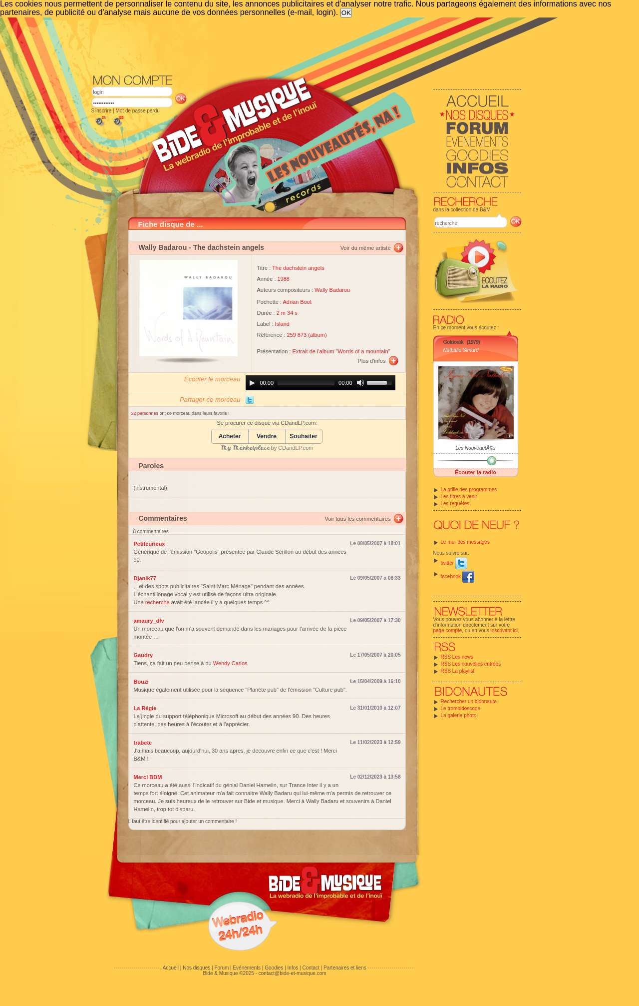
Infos (293, 968)
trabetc (143, 743)
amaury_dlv (149, 621)
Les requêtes (455, 503)
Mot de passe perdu (137, 110)
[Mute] (360, 383)
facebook (457, 576)
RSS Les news (457, 657)
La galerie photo (459, 715)
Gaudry (143, 655)
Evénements (247, 968)
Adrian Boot (297, 302)
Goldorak (453, 342)
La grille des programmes (469, 489)
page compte (447, 630)
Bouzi (141, 682)
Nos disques (196, 968)
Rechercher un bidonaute (469, 701)
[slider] (306, 382)
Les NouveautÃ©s (475, 448)
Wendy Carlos (230, 663)
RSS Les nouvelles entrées (471, 664)
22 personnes (145, 413)
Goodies (274, 968)
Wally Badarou (163, 247)
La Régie (145, 708)
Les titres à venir (459, 496)
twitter (454, 563)
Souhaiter (303, 436)
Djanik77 (145, 578)
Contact (310, 968)
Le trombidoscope (461, 708)
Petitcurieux (149, 544)
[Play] (252, 383)
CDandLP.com (295, 448)
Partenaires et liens (344, 968)
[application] (320, 382)
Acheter (230, 436)
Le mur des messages (465, 542)
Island (282, 324)
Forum (221, 968)
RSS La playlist (458, 671)
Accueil (171, 968)
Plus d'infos (372, 361)
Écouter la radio (475, 472)
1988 (284, 279)
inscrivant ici (504, 630)
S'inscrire (101, 110)
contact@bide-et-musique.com (292, 973)
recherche (157, 602)
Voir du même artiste (365, 248)
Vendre (267, 436)
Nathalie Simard (461, 350)
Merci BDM (148, 777)
